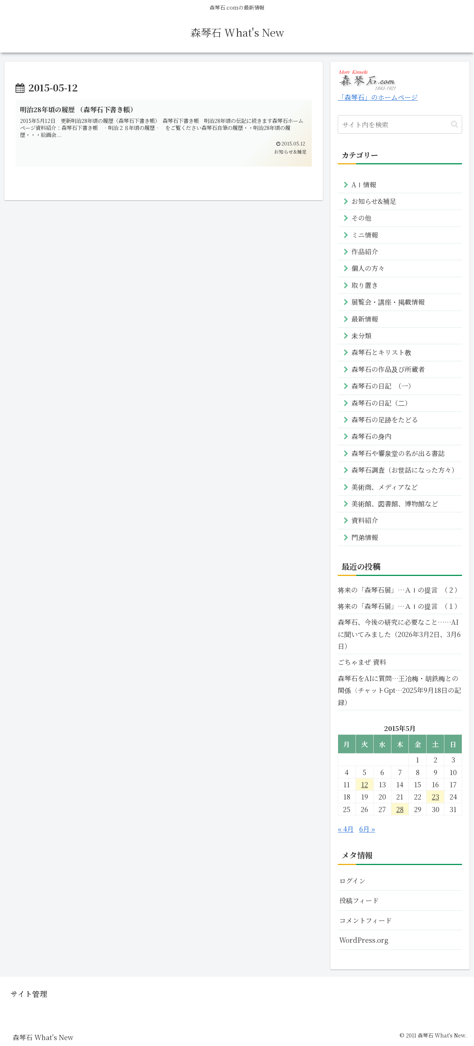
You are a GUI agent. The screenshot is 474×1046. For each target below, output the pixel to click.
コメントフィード (365, 920)
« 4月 (346, 829)
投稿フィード (359, 900)
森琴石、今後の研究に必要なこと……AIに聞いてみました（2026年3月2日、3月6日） (399, 634)
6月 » (367, 829)
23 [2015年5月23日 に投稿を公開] (435, 796)
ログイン (352, 880)
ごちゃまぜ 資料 (362, 662)
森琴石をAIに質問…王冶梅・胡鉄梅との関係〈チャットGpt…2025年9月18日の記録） (399, 690)
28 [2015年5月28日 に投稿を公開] (400, 809)
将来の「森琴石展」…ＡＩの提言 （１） (399, 606)
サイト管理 (28, 993)
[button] (454, 124)
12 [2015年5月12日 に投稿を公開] (364, 784)
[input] (400, 124)
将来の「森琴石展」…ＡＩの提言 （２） (399, 589)
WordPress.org (363, 940)
